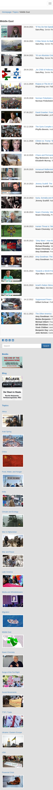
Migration (5, 612)
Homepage (6, 12)
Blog (4, 373)
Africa (4, 412)
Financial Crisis (8, 772)
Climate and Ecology (10, 512)
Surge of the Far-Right (11, 672)
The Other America (43, 314)
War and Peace (8, 552)
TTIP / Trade (7, 712)
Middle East (6, 632)
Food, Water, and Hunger (12, 472)
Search (46, 346)
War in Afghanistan (9, 532)
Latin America (7, 572)
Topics (15, 12)
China (4, 452)
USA (4, 752)
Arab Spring (6, 432)
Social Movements (9, 692)
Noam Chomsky (8, 652)
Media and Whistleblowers (12, 592)
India (4, 492)
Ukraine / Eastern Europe (12, 732)
